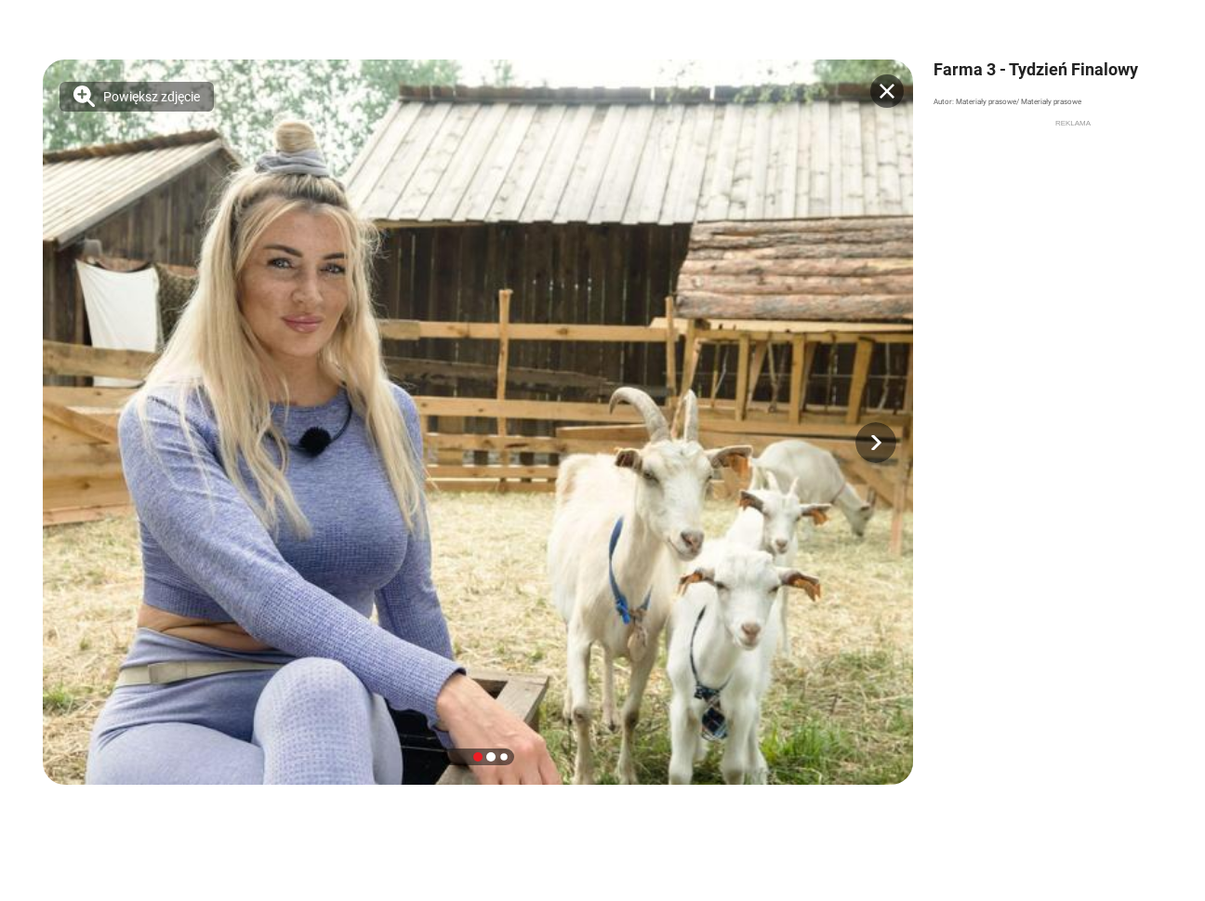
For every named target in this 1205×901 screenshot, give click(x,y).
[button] (875, 442)
